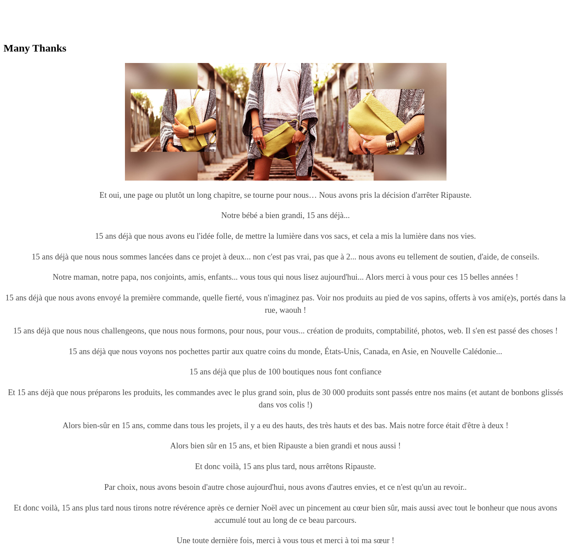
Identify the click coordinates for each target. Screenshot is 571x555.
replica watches (141, 7)
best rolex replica (94, 7)
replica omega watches (36, 7)
